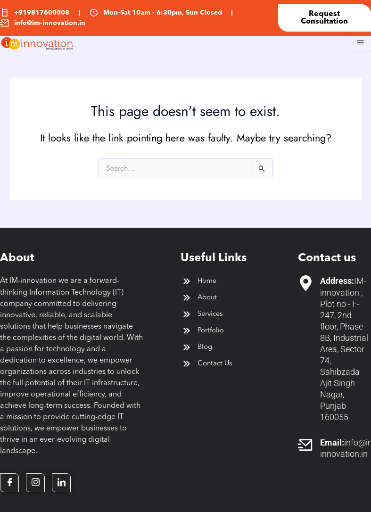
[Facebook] (9, 482)
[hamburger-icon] (360, 43)
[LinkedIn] (61, 482)
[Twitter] (35, 482)
